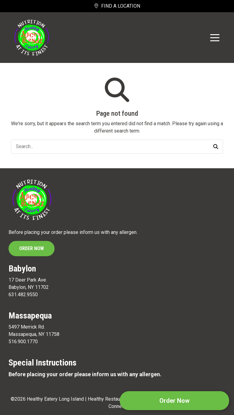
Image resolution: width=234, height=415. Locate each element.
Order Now (31, 248)
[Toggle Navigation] (215, 38)
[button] (215, 146)
